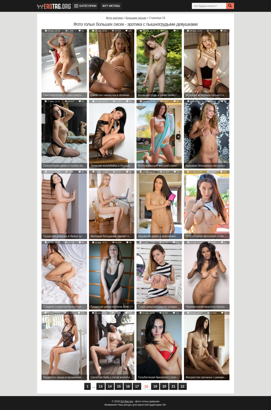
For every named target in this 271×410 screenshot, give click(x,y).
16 (128, 386)
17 (137, 386)
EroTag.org (127, 401)
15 (119, 386)
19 (155, 386)
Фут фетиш (111, 6)
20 (164, 386)
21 (173, 386)
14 (110, 386)
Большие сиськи (136, 17)
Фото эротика (114, 17)
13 (101, 386)
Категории (85, 6)
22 (182, 386)
